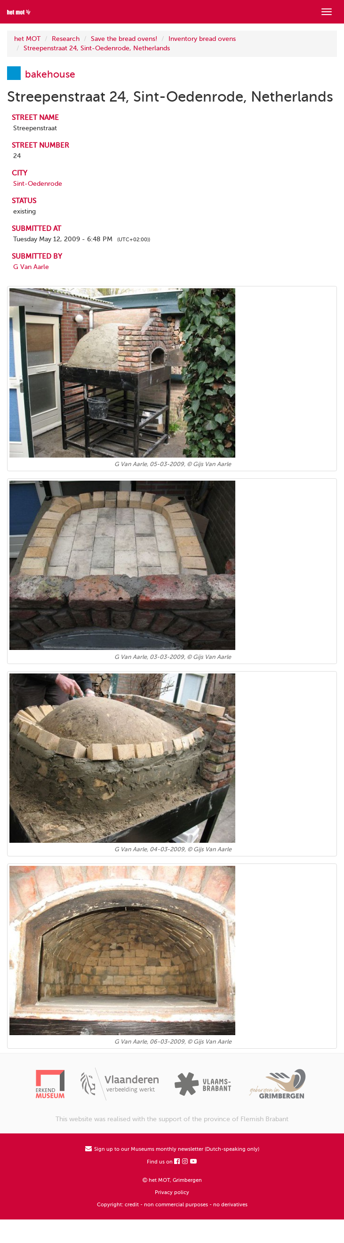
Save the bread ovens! (124, 38)
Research (66, 38)
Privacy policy (172, 1192)
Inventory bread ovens (202, 38)
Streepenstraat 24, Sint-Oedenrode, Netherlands (97, 48)
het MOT (27, 38)
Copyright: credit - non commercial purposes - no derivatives (172, 1205)
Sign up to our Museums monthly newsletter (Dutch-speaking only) (172, 1149)
